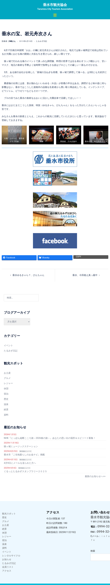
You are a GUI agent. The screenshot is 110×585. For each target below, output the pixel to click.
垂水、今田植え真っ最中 (84, 275)
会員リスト (8, 567)
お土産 (7, 373)
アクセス (6, 570)
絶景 (6, 409)
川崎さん (12, 41)
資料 (6, 414)
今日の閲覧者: (53, 518)
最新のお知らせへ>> (95, 476)
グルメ (7, 378)
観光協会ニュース (25, 451)
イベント (8, 345)
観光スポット (9, 513)
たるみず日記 (41, 41)
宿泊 (6, 393)
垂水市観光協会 (55, 5)
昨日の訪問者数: (54, 523)
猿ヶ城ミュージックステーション (21, 446)
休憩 (6, 388)
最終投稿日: (52, 532)
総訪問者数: (52, 527)
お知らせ (6, 559)
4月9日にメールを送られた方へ (20, 463)
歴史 (6, 399)
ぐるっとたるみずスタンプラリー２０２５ (25, 471)
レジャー (8, 383)
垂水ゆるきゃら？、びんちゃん (28, 275)
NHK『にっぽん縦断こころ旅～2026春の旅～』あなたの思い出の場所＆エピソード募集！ (50, 438)
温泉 (6, 404)
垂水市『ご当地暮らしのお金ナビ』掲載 (24, 454)
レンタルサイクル (11, 555)
